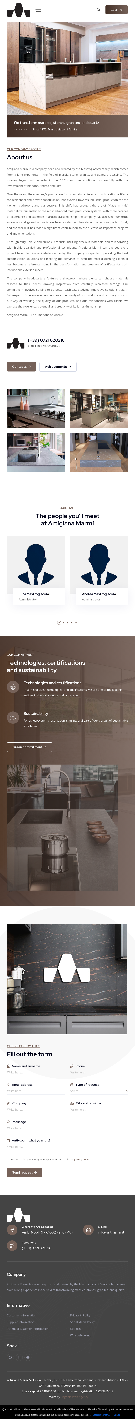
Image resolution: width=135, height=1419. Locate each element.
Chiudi (117, 1415)
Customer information (21, 1315)
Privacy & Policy (80, 1315)
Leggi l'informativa (101, 1415)
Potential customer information (28, 1329)
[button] (59, 623)
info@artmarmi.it (111, 1232)
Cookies (75, 1329)
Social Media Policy (82, 1322)
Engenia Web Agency (74, 1397)
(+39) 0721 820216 (36, 1248)
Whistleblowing (80, 1335)
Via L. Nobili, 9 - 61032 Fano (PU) (47, 1232)
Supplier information (20, 1322)
